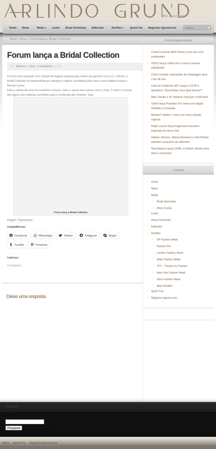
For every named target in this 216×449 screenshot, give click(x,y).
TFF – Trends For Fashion (172, 266)
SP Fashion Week (167, 239)
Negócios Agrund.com (162, 27)
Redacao (20, 66)
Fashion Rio (164, 246)
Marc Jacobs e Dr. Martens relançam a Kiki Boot (179, 97)
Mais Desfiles (164, 285)
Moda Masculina (166, 201)
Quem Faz (136, 27)
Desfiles (118, 27)
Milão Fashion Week (169, 259)
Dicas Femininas (75, 27)
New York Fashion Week (171, 272)
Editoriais (98, 27)
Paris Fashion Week (168, 279)
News (25, 27)
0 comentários (44, 66)
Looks (56, 27)
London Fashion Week (170, 252)
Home (13, 27)
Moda (41, 27)
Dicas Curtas (164, 208)
